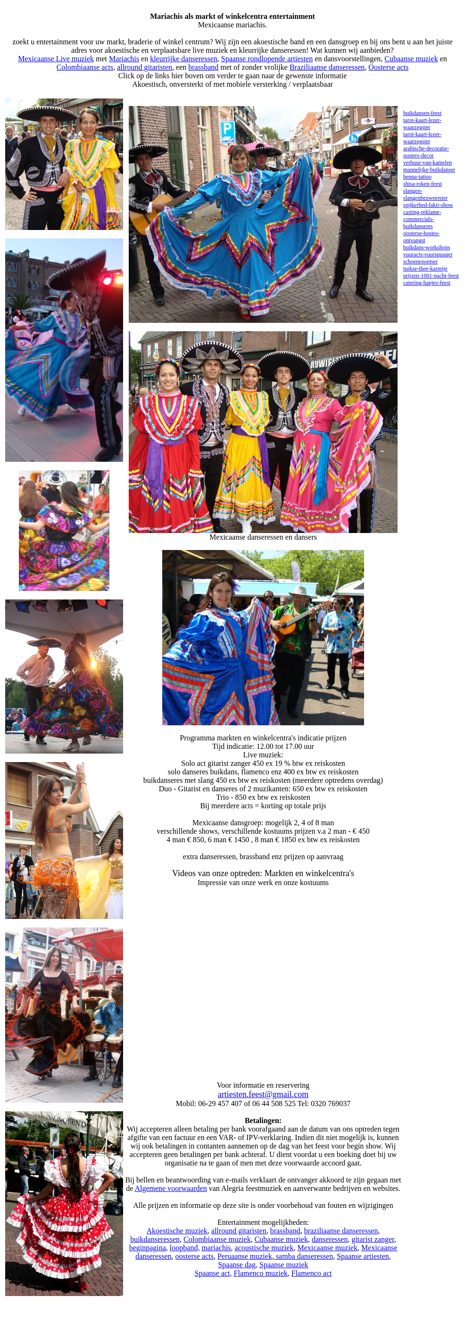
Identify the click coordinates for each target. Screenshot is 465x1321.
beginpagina (147, 1248)
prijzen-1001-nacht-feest (431, 275)
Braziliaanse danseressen (327, 67)
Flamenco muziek (261, 1273)
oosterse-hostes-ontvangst (421, 237)
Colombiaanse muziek (217, 1239)
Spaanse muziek (283, 1265)
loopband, (185, 1248)
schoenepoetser (420, 261)
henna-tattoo (417, 176)
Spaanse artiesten (363, 1256)
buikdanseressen (155, 1239)
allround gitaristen (144, 67)
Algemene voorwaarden (170, 1188)
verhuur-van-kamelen (427, 162)
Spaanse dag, (237, 1265)
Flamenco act (311, 1273)
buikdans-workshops (426, 247)
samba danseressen (303, 1256)
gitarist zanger (372, 1239)
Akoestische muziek (177, 1231)
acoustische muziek (264, 1248)
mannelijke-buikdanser (429, 169)
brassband (203, 67)
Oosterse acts (388, 67)
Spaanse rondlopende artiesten (267, 59)
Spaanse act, (213, 1273)
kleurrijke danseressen (183, 59)
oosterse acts (194, 1256)
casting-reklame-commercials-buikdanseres (422, 219)
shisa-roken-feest (422, 184)
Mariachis (124, 59)
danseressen (330, 1239)
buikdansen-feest (422, 113)
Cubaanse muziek (411, 59)
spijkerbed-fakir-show (428, 205)
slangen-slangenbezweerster (425, 194)
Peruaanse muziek (244, 1256)
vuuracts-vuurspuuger (428, 254)
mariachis (216, 1248)
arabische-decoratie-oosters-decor (426, 152)
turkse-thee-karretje (425, 268)
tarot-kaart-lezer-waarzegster (422, 124)
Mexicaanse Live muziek (56, 59)
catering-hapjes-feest (426, 282)
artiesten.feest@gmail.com (263, 1094)
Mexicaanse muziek (327, 1248)
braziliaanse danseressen (341, 1231)
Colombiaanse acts (85, 67)
